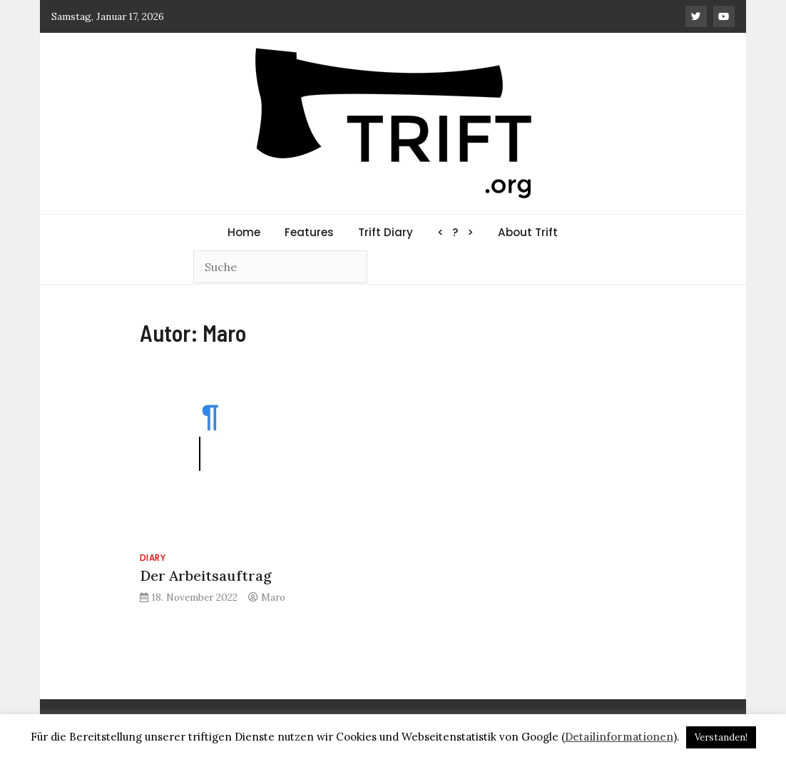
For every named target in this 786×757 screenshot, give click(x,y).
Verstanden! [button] (721, 737)
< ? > (455, 232)
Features (309, 232)
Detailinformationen (619, 736)
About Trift (528, 232)
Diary (153, 558)
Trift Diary (385, 232)
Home (244, 232)
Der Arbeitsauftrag (206, 575)
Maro (273, 597)
